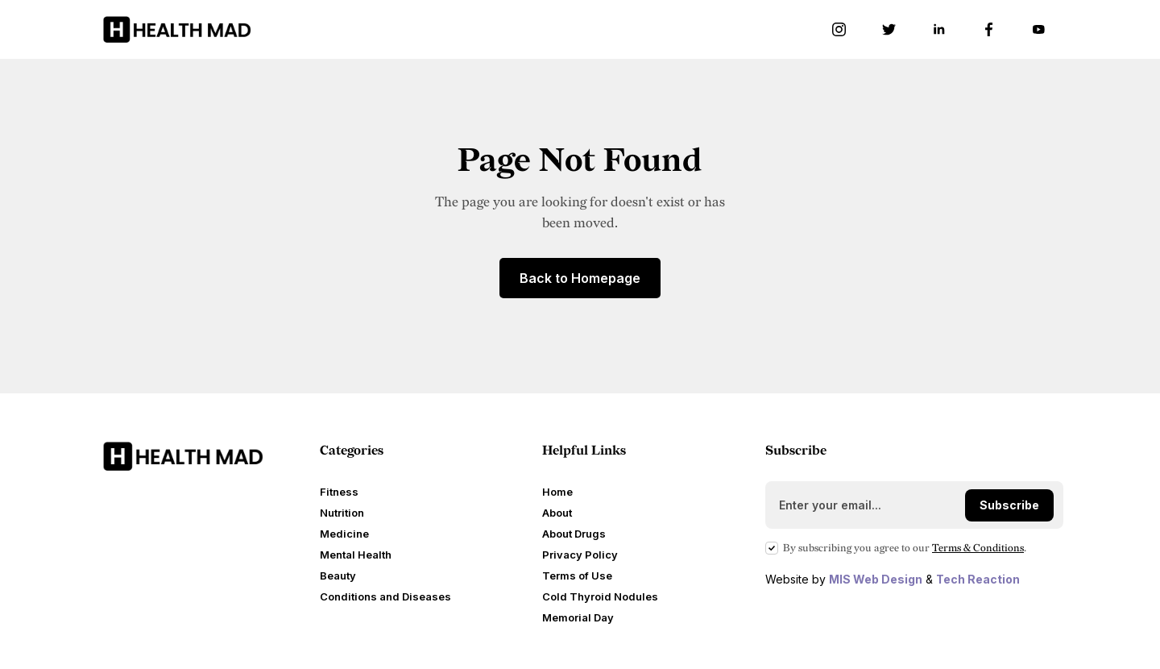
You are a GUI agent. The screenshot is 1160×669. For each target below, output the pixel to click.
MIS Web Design (875, 579)
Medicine (344, 533)
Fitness (339, 491)
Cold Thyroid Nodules (600, 596)
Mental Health (356, 554)
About (557, 512)
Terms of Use (577, 575)
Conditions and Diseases (385, 596)
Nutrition (342, 512)
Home (557, 491)
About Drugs (574, 533)
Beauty (338, 575)
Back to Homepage (580, 278)
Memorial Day (578, 617)
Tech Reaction (978, 579)
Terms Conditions (978, 548)
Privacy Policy (580, 554)
